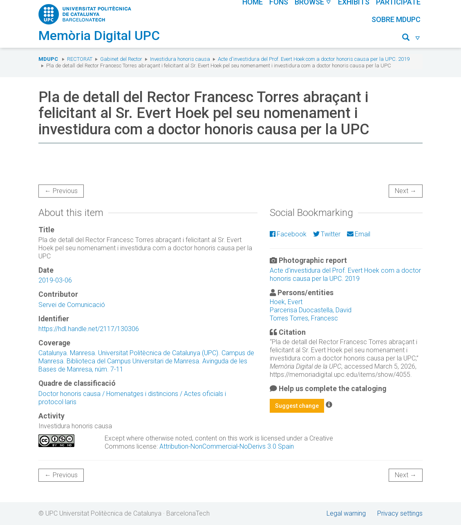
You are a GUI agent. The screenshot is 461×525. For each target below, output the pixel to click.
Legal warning (346, 513)
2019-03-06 (55, 280)
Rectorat (79, 59)
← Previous (61, 191)
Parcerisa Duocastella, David (310, 310)
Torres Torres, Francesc (304, 318)
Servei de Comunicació (71, 305)
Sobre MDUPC (396, 19)
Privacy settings (400, 513)
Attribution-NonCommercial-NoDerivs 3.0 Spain (226, 446)
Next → (405, 191)
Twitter (326, 234)
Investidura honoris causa (180, 59)
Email (358, 234)
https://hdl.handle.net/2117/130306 (88, 329)
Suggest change (297, 406)
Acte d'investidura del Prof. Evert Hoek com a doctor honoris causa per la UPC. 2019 (314, 59)
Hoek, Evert (286, 302)
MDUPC (48, 59)
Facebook (288, 234)
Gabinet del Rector (121, 59)
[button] (411, 38)
